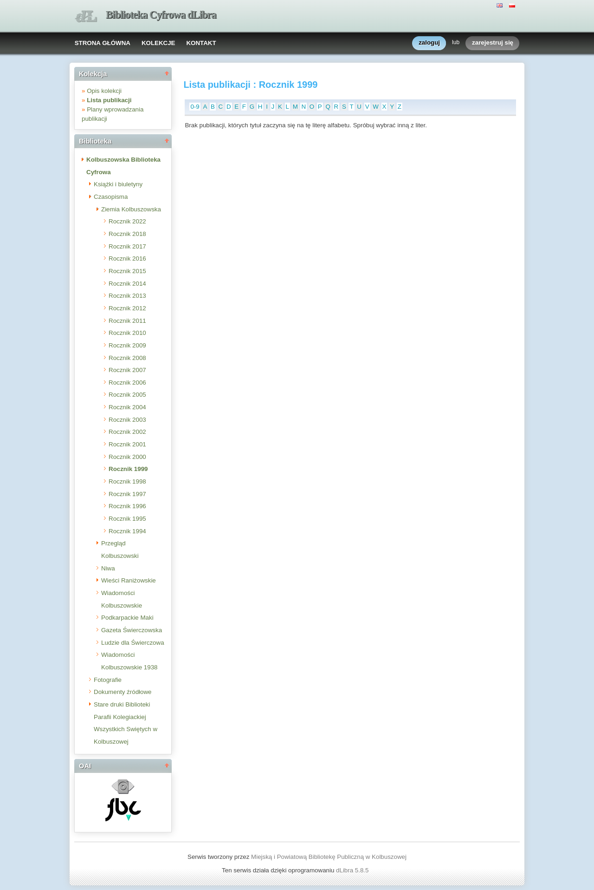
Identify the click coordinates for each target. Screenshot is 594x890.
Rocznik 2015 (127, 271)
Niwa (108, 568)
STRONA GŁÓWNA (102, 42)
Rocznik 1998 (127, 481)
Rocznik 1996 (127, 506)
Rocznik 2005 (127, 394)
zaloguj (429, 43)
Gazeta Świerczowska (131, 630)
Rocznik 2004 (127, 407)
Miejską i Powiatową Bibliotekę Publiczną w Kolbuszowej (329, 856)
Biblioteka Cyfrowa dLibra (161, 14)
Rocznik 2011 (127, 320)
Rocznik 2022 (127, 221)
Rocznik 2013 (127, 295)
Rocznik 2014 (127, 283)
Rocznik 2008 (127, 357)
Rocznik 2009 (127, 345)
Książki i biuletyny (118, 184)
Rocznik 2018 (127, 233)
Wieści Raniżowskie (128, 580)
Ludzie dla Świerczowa (132, 642)
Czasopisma (111, 196)
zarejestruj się (492, 43)
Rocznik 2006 (127, 382)
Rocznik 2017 (127, 246)
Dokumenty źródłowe (122, 691)
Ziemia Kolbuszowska (131, 209)
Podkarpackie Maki (127, 617)
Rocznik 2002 (127, 431)
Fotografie (108, 679)
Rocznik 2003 (127, 419)
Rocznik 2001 (127, 444)
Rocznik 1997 (127, 494)
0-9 (194, 106)
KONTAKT (201, 42)
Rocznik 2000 (127, 456)
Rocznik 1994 (127, 531)
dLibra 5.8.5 (353, 870)
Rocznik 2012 (127, 308)
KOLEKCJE (158, 42)
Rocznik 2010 (127, 332)
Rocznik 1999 (128, 468)
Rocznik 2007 (127, 369)
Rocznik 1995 (127, 518)
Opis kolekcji (104, 90)
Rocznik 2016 (127, 258)
